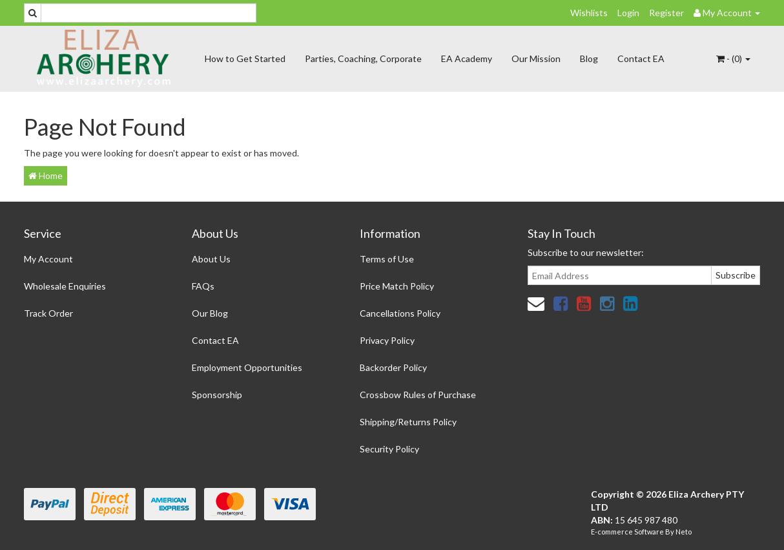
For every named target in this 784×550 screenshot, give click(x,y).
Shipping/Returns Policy (408, 421)
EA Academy (466, 58)
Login (628, 12)
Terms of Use (387, 258)
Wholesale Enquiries (65, 285)
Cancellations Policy (400, 313)
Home (45, 175)
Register (666, 12)
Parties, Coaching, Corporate (363, 58)
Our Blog (210, 313)
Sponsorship (217, 394)
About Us (211, 258)
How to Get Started (245, 58)
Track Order (48, 313)
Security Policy (389, 448)
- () (733, 58)
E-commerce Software (627, 531)
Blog (589, 58)
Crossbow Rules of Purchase (418, 394)
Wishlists (589, 12)
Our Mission (536, 58)
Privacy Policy (387, 340)
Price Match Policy (397, 285)
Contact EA (641, 58)
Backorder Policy (393, 367)
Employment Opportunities (247, 367)
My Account (48, 258)
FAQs (203, 285)
